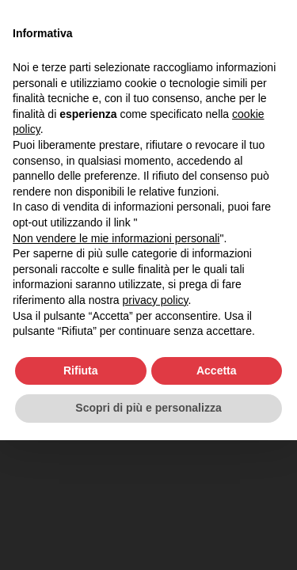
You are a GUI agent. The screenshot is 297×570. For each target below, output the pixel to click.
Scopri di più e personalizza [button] (148, 407)
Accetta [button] (216, 370)
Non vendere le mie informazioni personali (116, 238)
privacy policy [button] (155, 300)
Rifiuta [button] (80, 370)
